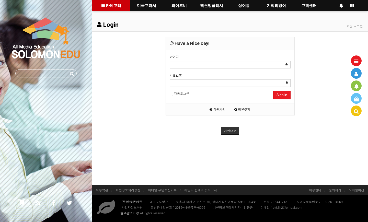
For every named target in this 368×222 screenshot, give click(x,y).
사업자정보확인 (132, 207)
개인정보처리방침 (128, 190)
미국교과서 (146, 5)
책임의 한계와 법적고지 (200, 190)
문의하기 (335, 190)
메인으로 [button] (230, 130)
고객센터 (309, 5)
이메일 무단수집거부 (162, 190)
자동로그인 (179, 93)
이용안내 (315, 190)
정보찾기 (242, 109)
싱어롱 (244, 5)
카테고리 (111, 5)
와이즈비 (179, 5)
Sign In (282, 95)
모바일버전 (356, 190)
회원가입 (217, 109)
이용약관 (102, 190)
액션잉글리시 (211, 5)
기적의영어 (276, 5)
